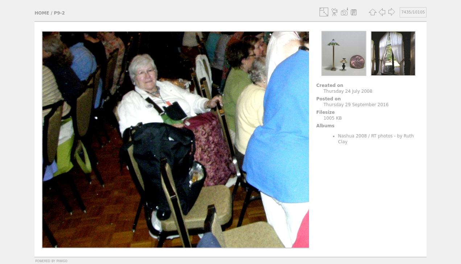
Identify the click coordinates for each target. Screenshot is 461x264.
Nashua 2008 (352, 136)
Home (41, 13)
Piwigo (62, 260)
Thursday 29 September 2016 (356, 104)
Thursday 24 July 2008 (348, 91)
